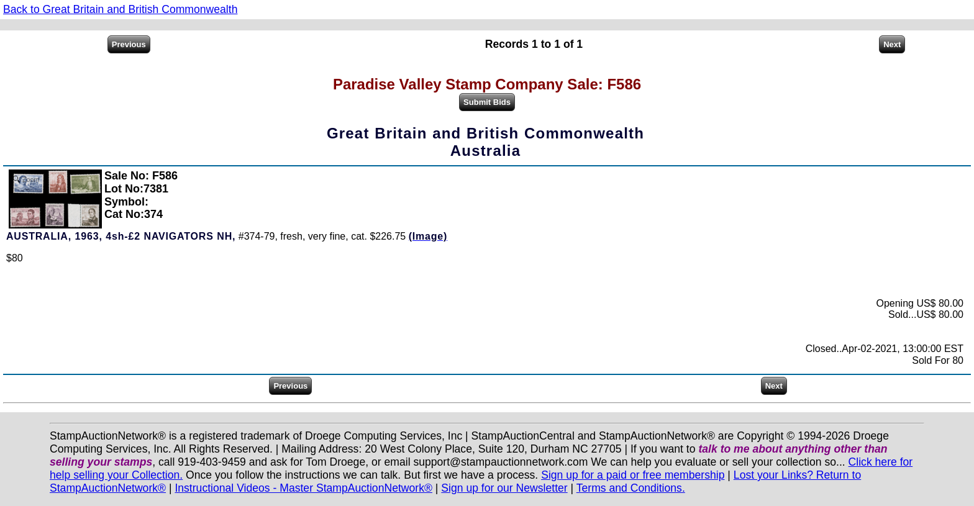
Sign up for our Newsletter (504, 488)
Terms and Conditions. (630, 488)
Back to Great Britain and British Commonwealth (120, 9)
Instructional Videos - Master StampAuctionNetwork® (303, 488)
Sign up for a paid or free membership (632, 475)
